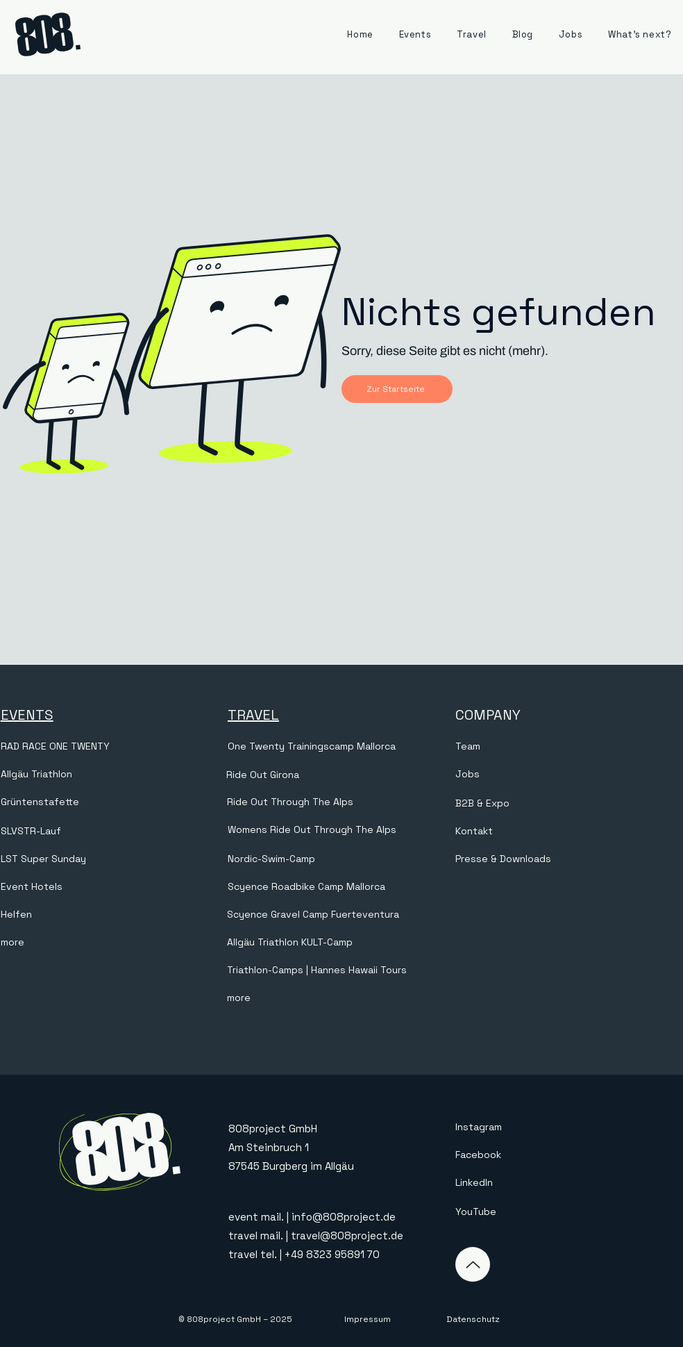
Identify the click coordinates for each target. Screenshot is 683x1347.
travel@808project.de (347, 1235)
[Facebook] (523, 1154)
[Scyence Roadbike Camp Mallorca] (340, 887)
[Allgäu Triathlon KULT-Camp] (339, 943)
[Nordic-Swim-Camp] (340, 859)
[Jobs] (567, 774)
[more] (113, 943)
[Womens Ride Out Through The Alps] (340, 830)
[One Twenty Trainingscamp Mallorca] (340, 747)
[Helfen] (113, 915)
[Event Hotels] (113, 887)
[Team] (567, 747)
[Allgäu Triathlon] (113, 774)
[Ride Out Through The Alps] (291, 802)
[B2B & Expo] (567, 804)
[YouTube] (523, 1211)
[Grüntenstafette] (113, 802)
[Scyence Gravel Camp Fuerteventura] (339, 915)
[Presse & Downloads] (567, 859)
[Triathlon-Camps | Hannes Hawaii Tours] (326, 970)
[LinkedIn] (523, 1182)
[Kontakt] (567, 831)
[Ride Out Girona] (338, 774)
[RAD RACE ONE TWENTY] (113, 747)
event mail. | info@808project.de (312, 1216)
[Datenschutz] (472, 1319)
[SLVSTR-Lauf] (113, 831)
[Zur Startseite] (397, 389)
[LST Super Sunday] (113, 859)
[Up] (472, 1264)
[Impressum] (367, 1319)
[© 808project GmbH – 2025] (235, 1319)
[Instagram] (523, 1127)
